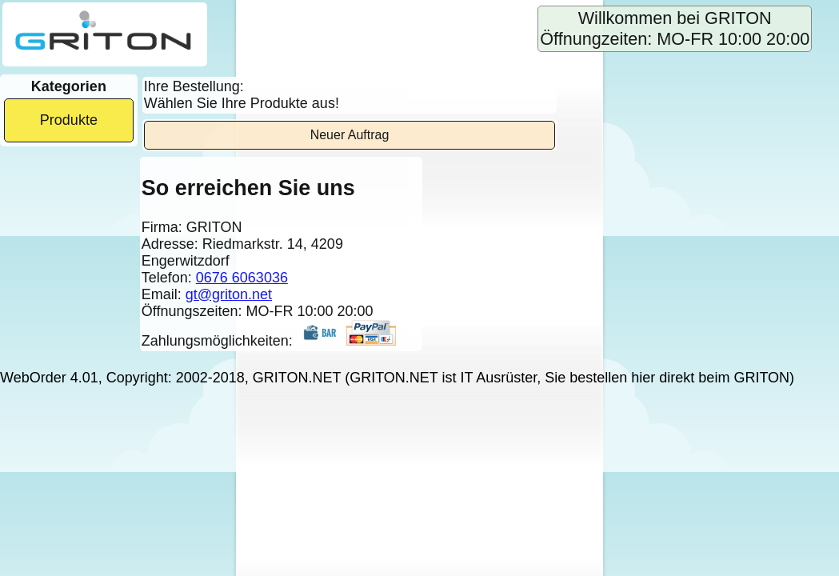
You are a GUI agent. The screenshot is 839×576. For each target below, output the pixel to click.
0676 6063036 (242, 278)
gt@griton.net (229, 294)
